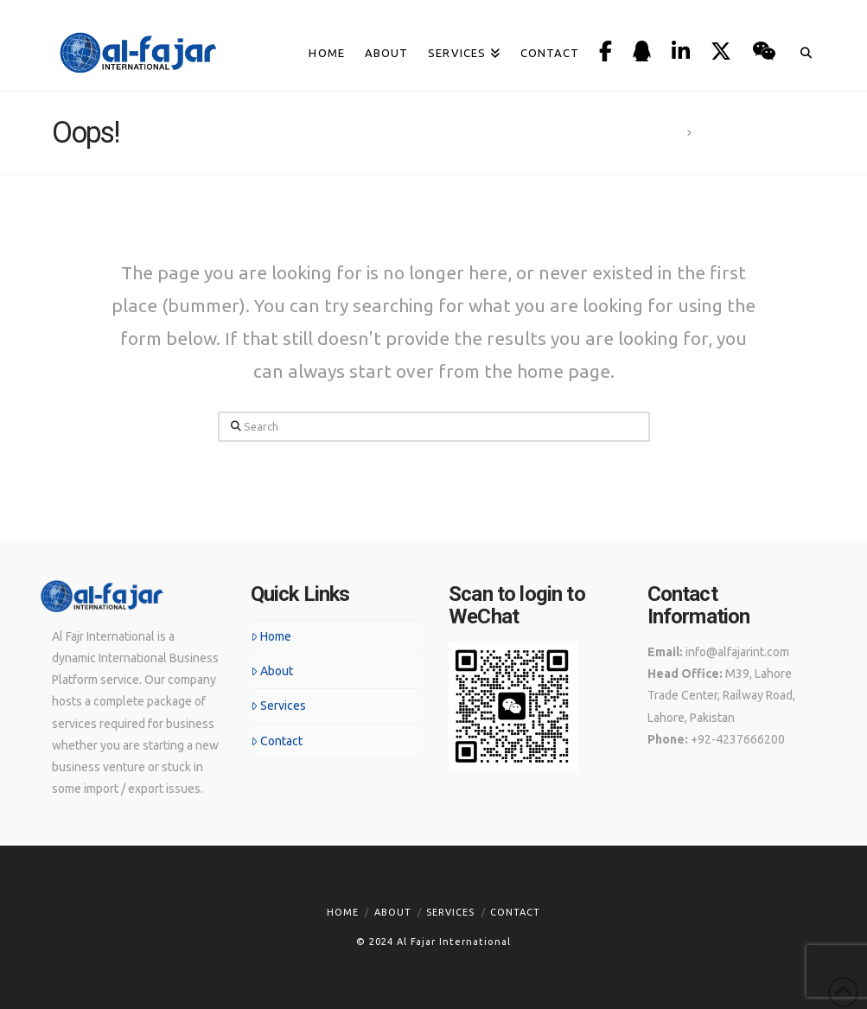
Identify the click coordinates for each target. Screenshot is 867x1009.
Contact (277, 741)
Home (271, 636)
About (272, 671)
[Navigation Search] (800, 31)
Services (278, 705)
